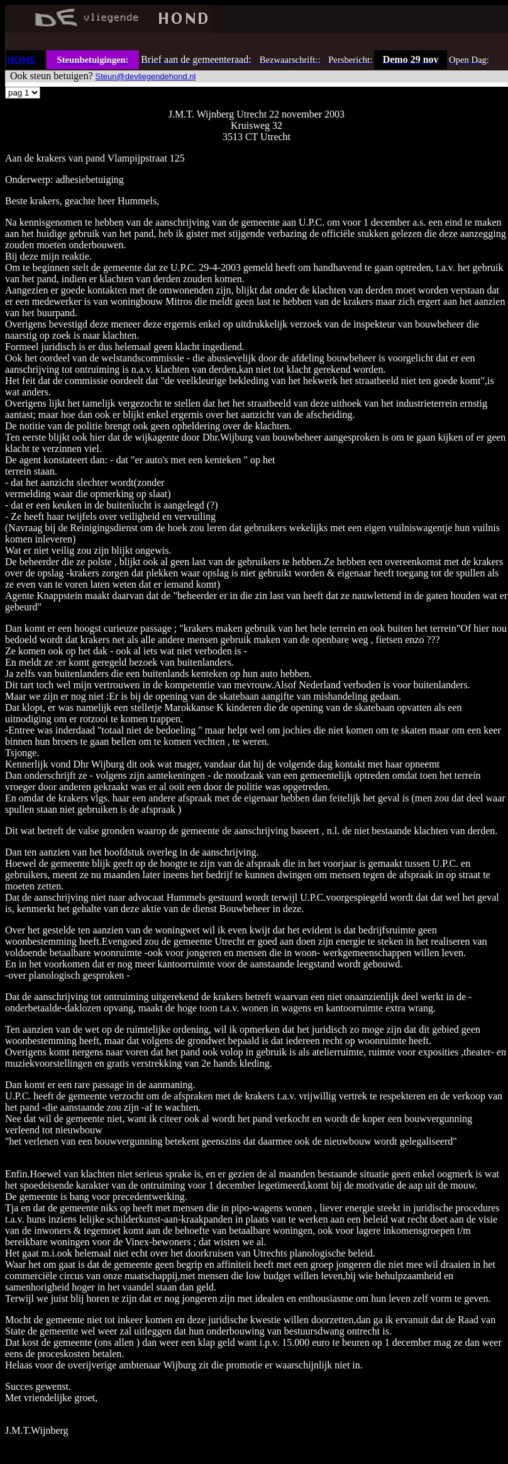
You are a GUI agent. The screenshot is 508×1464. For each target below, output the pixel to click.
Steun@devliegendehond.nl (146, 76)
